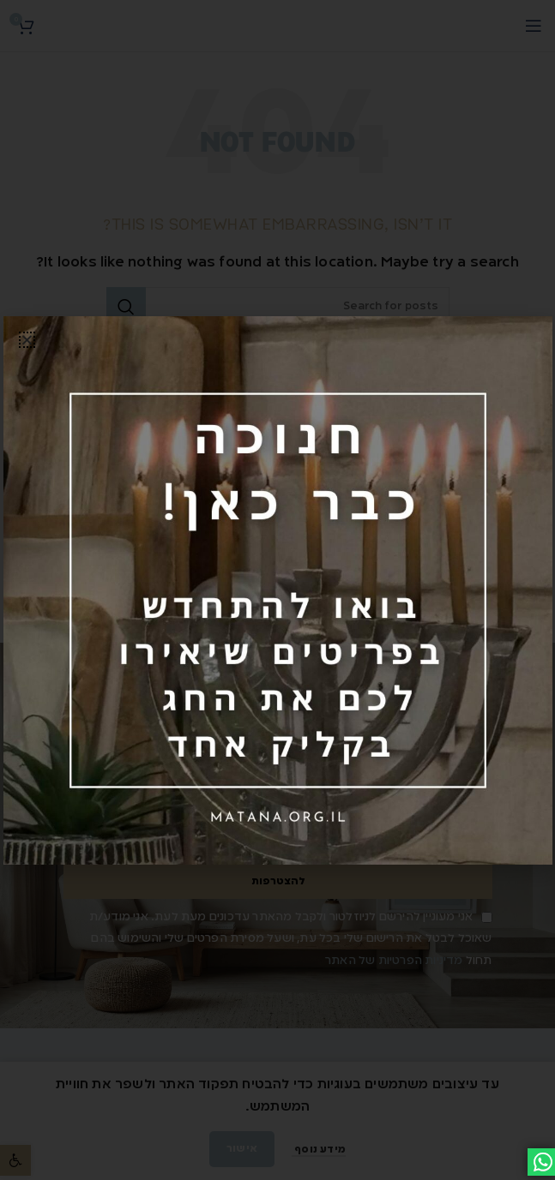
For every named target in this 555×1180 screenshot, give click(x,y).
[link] (277, 590)
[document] (277, 590)
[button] (27, 339)
